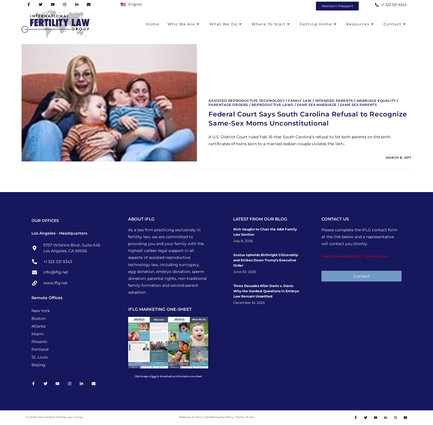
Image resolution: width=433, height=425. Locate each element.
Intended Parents (334, 101)
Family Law (299, 101)
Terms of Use (245, 417)
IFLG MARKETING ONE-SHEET (160, 309)
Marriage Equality (376, 101)
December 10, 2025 (249, 302)
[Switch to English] (133, 4)
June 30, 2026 (244, 271)
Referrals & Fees (190, 417)
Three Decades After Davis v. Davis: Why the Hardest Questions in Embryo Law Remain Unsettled (266, 291)
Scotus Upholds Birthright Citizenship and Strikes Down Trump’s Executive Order (265, 260)
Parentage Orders (228, 105)
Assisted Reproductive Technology (246, 101)
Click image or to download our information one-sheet (168, 376)
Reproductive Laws (273, 105)
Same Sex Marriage (317, 105)
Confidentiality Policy (219, 417)
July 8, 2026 (243, 241)
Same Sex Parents (358, 105)
